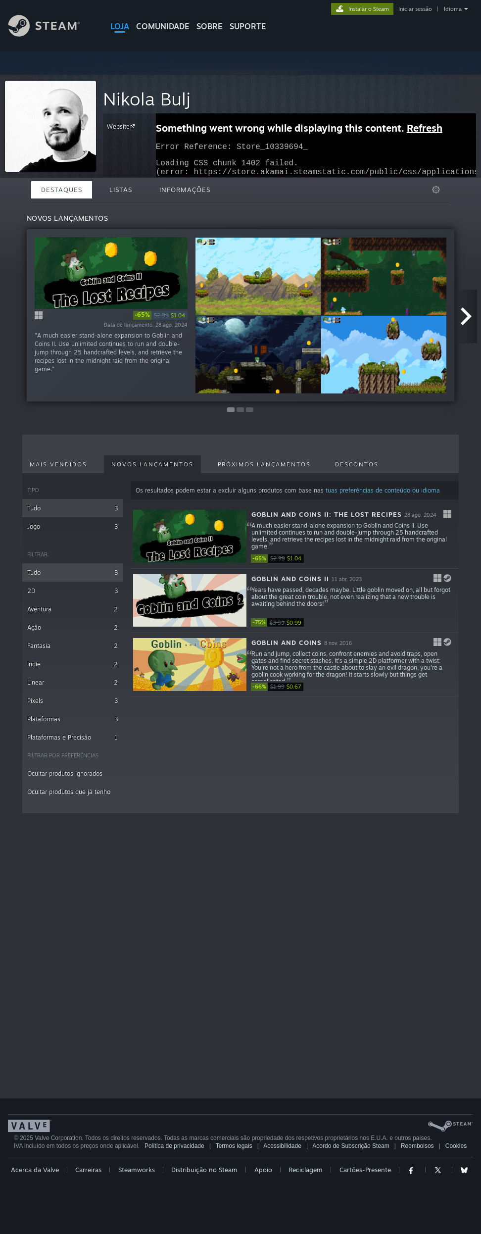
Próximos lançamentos (264, 464)
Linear (72, 682)
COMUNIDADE (163, 26)
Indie (72, 664)
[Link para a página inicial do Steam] (51, 34)
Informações (184, 190)
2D (72, 591)
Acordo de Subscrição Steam (350, 1145)
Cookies (456, 1145)
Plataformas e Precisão (72, 737)
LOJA (119, 26)
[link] (160, 315)
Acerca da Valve (35, 1170)
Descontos (357, 464)
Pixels (72, 700)
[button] (295, 536)
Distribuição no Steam (204, 1170)
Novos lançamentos (152, 464)
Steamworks (136, 1170)
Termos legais (234, 1145)
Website (122, 126)
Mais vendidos (58, 464)
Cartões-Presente (365, 1170)
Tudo (72, 508)
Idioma (453, 8)
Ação (72, 627)
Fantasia (72, 646)
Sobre (209, 26)
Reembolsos (417, 1145)
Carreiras (88, 1170)
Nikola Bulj (147, 99)
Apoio (263, 1170)
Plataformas (72, 719)
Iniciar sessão (415, 8)
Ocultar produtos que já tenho (68, 791)
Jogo (72, 526)
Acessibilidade (282, 1145)
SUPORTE (248, 26)
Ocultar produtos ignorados (64, 773)
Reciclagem (306, 1170)
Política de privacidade (174, 1145)
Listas (120, 190)
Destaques (61, 190)
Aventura (72, 609)
